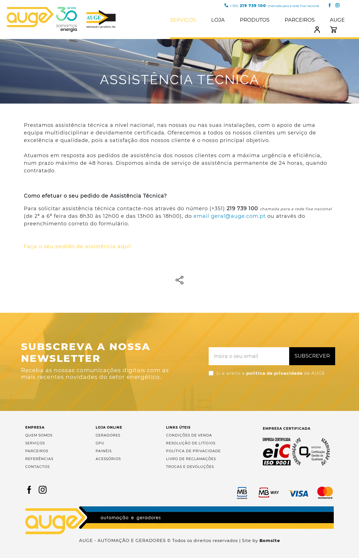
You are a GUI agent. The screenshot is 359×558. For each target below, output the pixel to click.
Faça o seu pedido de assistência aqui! (78, 246)
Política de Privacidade (193, 451)
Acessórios (108, 459)
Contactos (37, 467)
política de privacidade (274, 373)
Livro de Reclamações (191, 459)
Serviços (183, 20)
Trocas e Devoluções (190, 467)
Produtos (255, 20)
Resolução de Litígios (190, 443)
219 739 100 (271, 5)
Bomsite (269, 540)
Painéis (104, 451)
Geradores (108, 435)
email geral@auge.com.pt (230, 216)
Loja (218, 20)
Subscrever (312, 356)
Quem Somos (38, 435)
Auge (337, 20)
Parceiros (300, 20)
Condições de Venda (189, 435)
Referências (39, 459)
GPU (100, 443)
